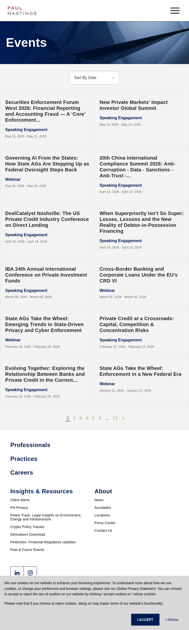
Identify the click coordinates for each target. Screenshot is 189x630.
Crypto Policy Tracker (27, 527)
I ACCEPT (145, 620)
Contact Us (103, 530)
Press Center (104, 523)
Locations (102, 515)
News (98, 500)
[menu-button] (175, 10)
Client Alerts (20, 500)
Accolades (102, 508)
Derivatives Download (27, 534)
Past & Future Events (27, 550)
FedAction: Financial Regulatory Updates (43, 542)
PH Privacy (19, 508)
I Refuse (172, 620)
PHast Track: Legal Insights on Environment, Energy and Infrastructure (45, 517)
